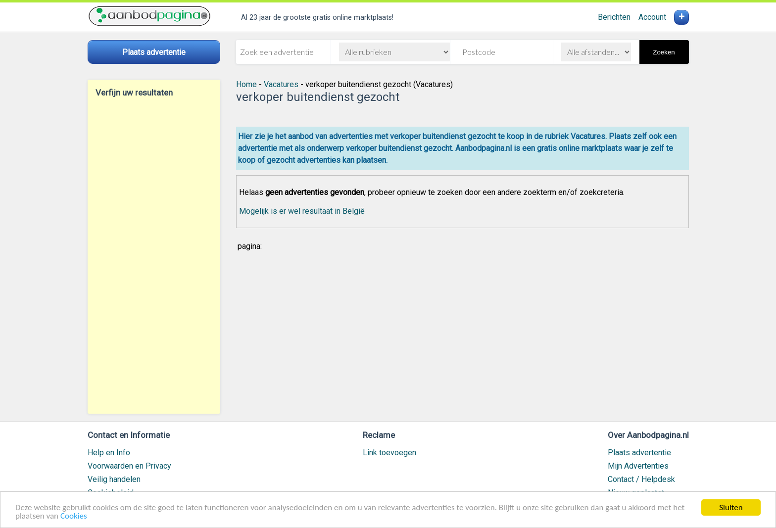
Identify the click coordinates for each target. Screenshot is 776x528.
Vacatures (281, 84)
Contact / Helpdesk (641, 479)
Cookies (73, 516)
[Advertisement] (154, 255)
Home (246, 84)
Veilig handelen (114, 479)
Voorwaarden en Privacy (129, 466)
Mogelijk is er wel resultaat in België (302, 211)
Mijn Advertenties (638, 466)
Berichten (614, 17)
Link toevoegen (389, 452)
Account (652, 17)
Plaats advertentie (639, 452)
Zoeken (664, 52)
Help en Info (109, 452)
